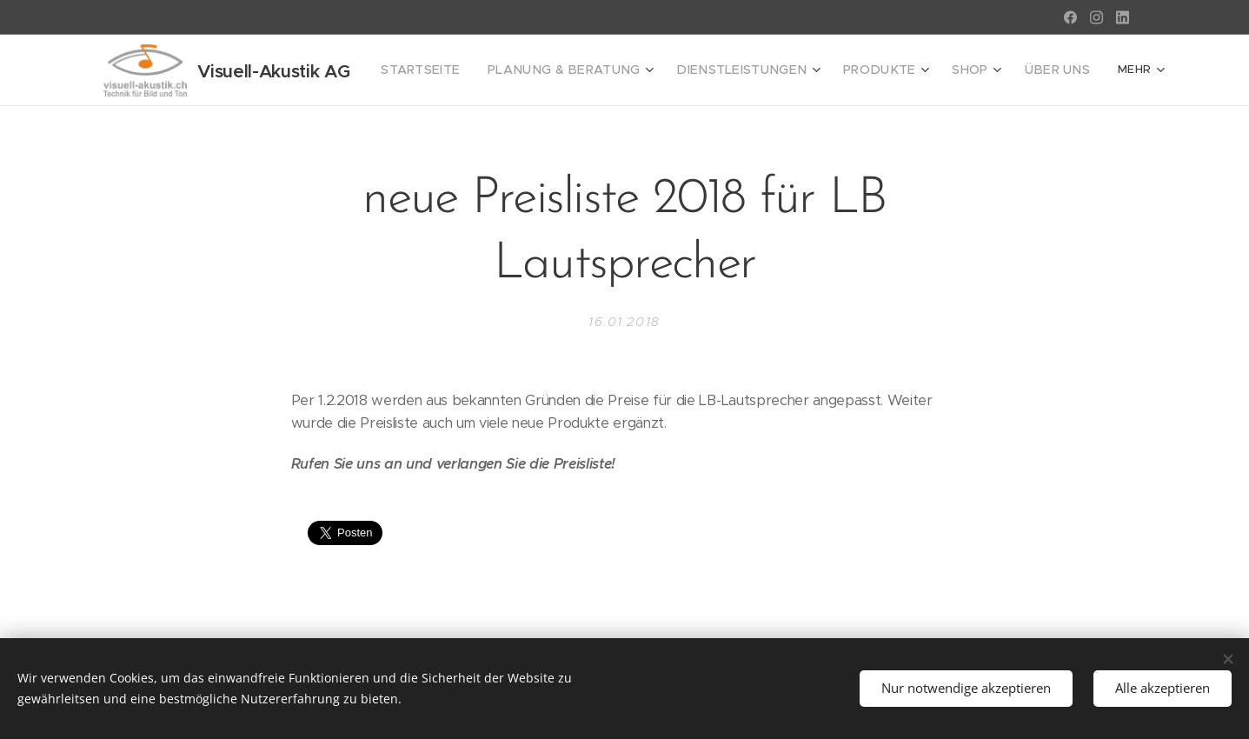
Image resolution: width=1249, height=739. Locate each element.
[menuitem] (449, 70)
